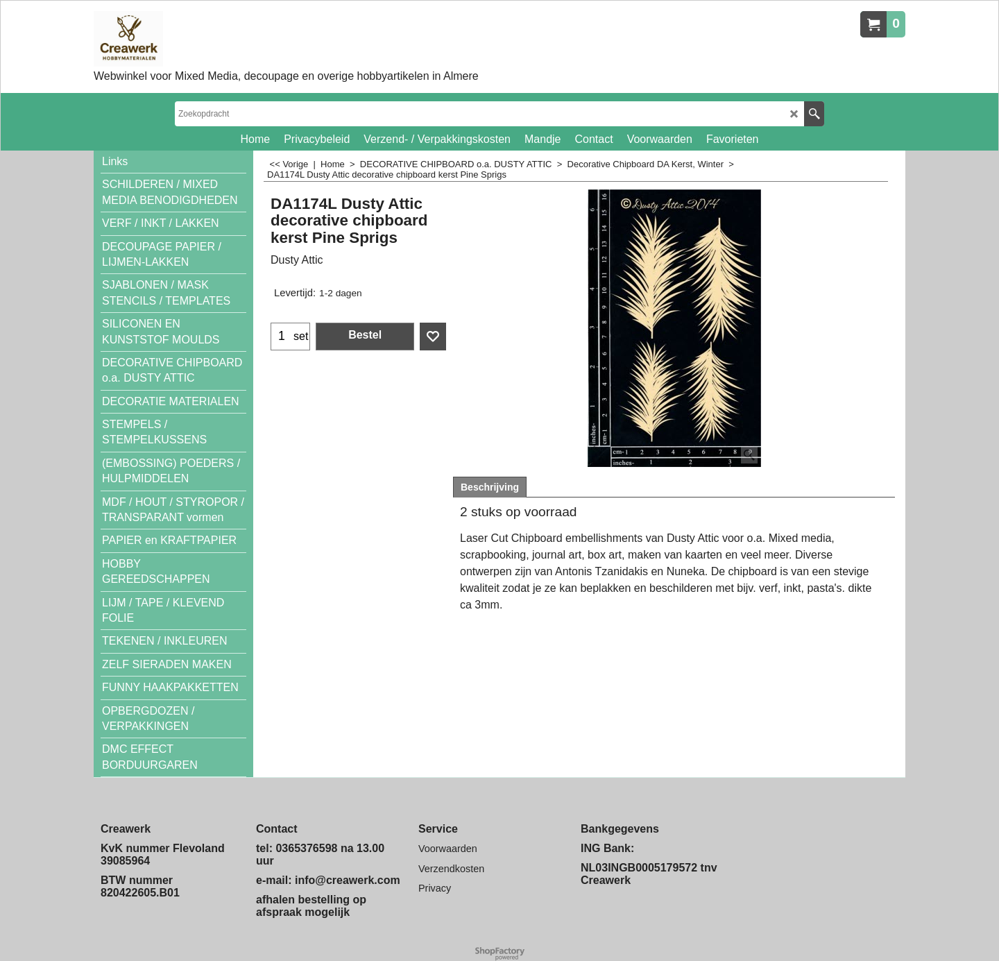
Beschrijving (490, 487)
